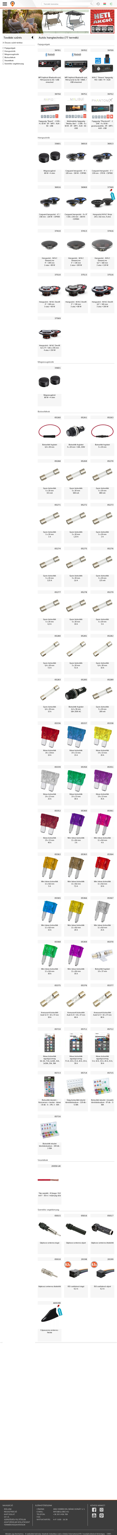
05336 (58, 723)
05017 (110, 1215)
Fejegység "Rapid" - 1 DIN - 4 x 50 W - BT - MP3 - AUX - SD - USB (49, 123)
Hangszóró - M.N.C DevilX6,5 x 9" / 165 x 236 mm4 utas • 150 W (49, 347)
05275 (84, 548)
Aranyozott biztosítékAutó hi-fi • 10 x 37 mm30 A (49, 1014)
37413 (84, 230)
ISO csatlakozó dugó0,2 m (76, 1287)
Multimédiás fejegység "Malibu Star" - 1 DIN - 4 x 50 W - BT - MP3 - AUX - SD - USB (76, 124)
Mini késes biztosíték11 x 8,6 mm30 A (49, 971)
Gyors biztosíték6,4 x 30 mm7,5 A (49, 665)
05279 (110, 592)
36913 (110, 143)
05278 (84, 592)
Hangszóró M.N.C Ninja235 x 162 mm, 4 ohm (102, 215)
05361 (110, 810)
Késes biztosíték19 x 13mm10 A (49, 752)
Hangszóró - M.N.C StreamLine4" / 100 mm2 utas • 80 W (49, 261)
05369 (84, 941)
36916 (58, 187)
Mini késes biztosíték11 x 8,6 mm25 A (102, 927)
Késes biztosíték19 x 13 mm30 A (76, 796)
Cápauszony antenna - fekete (49, 1331)
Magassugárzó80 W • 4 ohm (50, 172)
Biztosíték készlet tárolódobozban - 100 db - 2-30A (49, 1146)
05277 (58, 592)
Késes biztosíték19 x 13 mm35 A (102, 796)
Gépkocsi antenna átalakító (102, 1243)
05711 (84, 1029)
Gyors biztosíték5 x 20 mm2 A (102, 534)
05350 (84, 766)
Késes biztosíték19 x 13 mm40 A (49, 840)
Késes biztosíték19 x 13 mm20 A (102, 752)
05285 (84, 679)
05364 (110, 854)
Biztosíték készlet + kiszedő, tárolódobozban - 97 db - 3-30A (102, 1102)
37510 (58, 274)
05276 (110, 548)
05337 (84, 723)
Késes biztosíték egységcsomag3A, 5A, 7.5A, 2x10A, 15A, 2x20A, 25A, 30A (49, 1059)
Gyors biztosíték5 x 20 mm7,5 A (76, 665)
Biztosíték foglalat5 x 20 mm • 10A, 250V (76, 445)
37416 (110, 230)
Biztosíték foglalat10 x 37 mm (102, 970)
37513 (84, 274)
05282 (110, 635)
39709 (110, 50)
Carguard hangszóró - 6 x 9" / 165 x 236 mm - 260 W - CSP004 (76, 216)
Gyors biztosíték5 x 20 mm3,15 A (49, 578)
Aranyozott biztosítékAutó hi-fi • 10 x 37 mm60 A (76, 1014)
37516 (110, 274)
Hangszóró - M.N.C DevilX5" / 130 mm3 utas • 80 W (76, 304)
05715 (110, 1072)
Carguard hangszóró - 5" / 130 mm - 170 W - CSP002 (102, 172)
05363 (84, 854)
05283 (58, 679)
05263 (110, 417)
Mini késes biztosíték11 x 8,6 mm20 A (76, 927)
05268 (58, 461)
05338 (110, 723)
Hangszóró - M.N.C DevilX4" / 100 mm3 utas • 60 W (49, 304)
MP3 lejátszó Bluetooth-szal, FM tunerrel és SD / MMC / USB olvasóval (76, 79)
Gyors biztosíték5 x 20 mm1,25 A (76, 534)
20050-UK (55, 1166)
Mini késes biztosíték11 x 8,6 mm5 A (49, 883)
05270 (110, 461)
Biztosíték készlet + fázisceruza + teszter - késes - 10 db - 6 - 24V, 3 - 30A (49, 1102)
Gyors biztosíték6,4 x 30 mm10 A (102, 665)
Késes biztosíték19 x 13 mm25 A (49, 796)
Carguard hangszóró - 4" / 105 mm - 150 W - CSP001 (76, 172)
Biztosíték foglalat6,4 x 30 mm (49, 445)
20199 (110, 1259)
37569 (58, 318)
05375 (58, 985)
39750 (58, 94)
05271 (58, 504)
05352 (58, 810)
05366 (84, 898)
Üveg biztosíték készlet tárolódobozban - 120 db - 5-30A (76, 1102)
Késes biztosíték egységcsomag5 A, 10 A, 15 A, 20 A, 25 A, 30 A (102, 1059)
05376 (84, 985)
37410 (58, 230)
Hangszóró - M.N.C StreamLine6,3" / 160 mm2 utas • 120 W (102, 261)
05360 (84, 810)
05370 (110, 941)
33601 (58, 143)
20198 (84, 1259)
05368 (58, 941)
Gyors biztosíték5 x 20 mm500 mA (76, 490)
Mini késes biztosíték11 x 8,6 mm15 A (49, 927)
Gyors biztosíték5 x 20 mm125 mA (102, 578)
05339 (58, 766)
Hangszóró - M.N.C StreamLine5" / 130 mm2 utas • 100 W (76, 261)
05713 (58, 1072)
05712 (110, 1029)
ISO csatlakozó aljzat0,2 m (102, 1287)
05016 (84, 1215)
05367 (110, 898)
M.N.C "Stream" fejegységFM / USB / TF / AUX (102, 78)
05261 (84, 417)
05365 (58, 898)
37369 (110, 187)
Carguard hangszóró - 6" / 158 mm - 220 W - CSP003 (49, 215)
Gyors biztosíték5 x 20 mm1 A (49, 534)
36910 (84, 143)
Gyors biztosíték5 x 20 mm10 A (76, 621)
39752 (110, 94)
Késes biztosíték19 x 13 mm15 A (76, 752)
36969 (84, 187)
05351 (110, 766)
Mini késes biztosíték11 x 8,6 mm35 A (76, 971)
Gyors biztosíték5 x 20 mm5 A (102, 621)
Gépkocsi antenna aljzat (76, 1243)
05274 (58, 548)
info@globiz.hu (61, 1511)
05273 (110, 504)
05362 (58, 854)
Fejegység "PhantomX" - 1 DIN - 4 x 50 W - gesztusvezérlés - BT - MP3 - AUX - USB (102, 124)
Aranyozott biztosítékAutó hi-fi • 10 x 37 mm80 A (102, 1014)
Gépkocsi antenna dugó (49, 1243)
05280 (58, 635)
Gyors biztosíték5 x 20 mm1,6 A (76, 578)
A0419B (57, 1302)
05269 (84, 461)
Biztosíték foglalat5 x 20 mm (102, 445)
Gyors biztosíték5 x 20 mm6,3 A (49, 621)
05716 (58, 1116)
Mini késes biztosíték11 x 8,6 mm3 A (76, 840)
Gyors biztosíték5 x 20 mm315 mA (49, 490)
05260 (58, 417)
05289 (110, 679)
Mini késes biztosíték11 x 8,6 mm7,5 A (76, 883)
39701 (58, 50)
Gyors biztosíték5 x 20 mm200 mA (102, 709)
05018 (58, 1259)
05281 (84, 635)
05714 (84, 1072)
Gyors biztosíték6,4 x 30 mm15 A (49, 709)
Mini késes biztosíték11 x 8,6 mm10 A (102, 883)
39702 (84, 50)
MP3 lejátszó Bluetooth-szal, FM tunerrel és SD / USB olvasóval (49, 79)
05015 (58, 1215)
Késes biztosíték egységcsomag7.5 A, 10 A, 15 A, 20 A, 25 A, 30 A (76, 1059)
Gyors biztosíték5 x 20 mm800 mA (102, 490)
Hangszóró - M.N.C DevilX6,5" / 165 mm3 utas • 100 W (102, 304)
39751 (84, 94)
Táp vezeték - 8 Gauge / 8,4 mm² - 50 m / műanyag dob (49, 1194)
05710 (58, 1029)
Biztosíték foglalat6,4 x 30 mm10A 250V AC (76, 709)
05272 (84, 504)
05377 (110, 985)
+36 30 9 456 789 (60, 1514)
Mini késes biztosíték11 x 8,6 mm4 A (102, 840)
